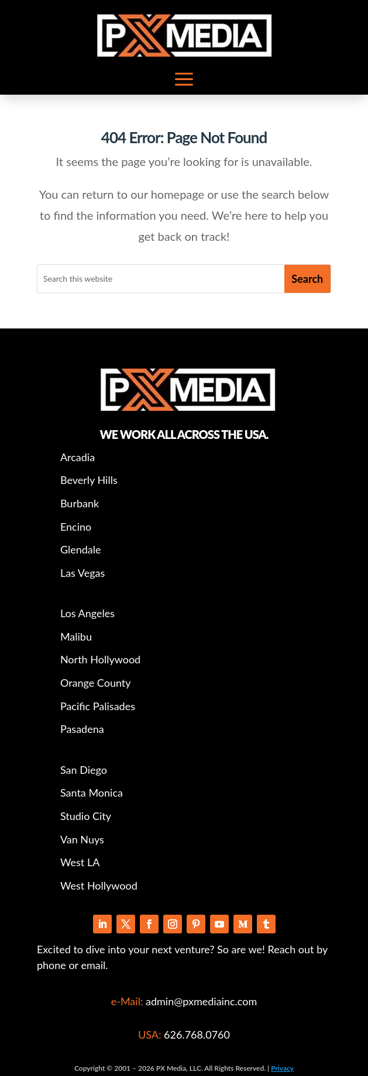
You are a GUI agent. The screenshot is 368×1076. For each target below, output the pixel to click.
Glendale (80, 549)
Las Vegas (82, 572)
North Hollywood (100, 659)
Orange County (95, 682)
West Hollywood (98, 885)
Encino (75, 526)
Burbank (79, 503)
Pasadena (82, 728)
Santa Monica (91, 792)
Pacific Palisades (97, 706)
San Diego (83, 769)
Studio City (85, 815)
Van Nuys (82, 839)
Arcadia (77, 457)
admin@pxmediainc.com (200, 1001)
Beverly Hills (89, 479)
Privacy (282, 1068)
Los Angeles (87, 613)
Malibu (76, 636)
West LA (79, 862)
